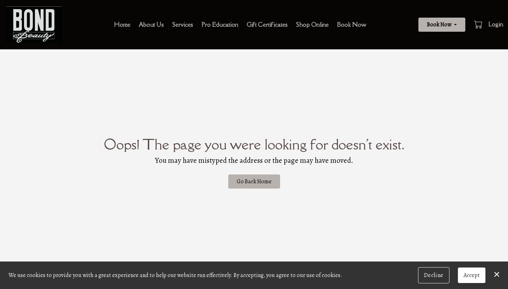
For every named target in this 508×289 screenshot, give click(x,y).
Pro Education (219, 25)
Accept (472, 275)
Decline (433, 275)
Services (182, 25)
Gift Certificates (267, 25)
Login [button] (495, 24)
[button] (478, 24)
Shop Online (312, 25)
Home (122, 25)
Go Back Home (254, 181)
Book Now (351, 25)
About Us (151, 25)
